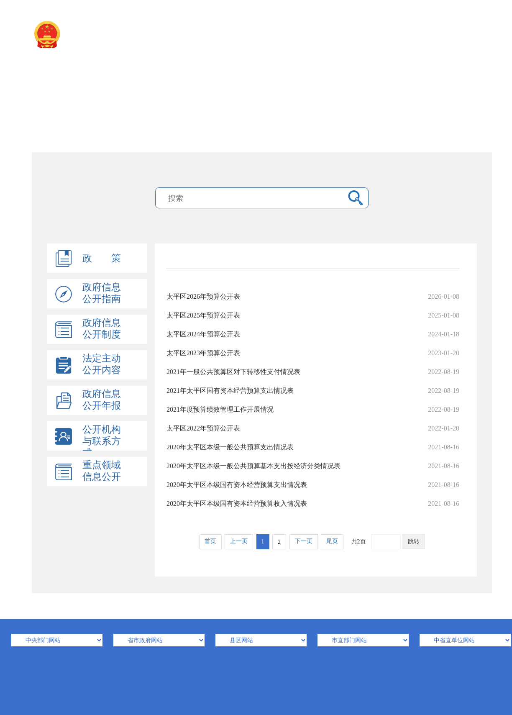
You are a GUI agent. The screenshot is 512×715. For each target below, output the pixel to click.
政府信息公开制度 (101, 329)
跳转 (414, 541)
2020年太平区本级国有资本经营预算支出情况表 (312, 484)
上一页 (239, 541)
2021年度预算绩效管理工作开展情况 (312, 409)
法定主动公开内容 (101, 364)
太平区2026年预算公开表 (312, 296)
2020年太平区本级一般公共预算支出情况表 (312, 447)
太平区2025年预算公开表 (312, 315)
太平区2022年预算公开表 (312, 428)
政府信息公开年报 (101, 400)
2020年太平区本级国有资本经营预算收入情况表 (312, 503)
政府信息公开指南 (101, 293)
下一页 (303, 541)
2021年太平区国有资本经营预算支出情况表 (312, 390)
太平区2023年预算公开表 (312, 352)
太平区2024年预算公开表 (312, 334)
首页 (210, 541)
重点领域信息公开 (101, 471)
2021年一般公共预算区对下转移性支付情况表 (312, 371)
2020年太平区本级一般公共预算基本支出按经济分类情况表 (312, 465)
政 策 (101, 258)
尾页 (332, 541)
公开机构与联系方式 (101, 441)
